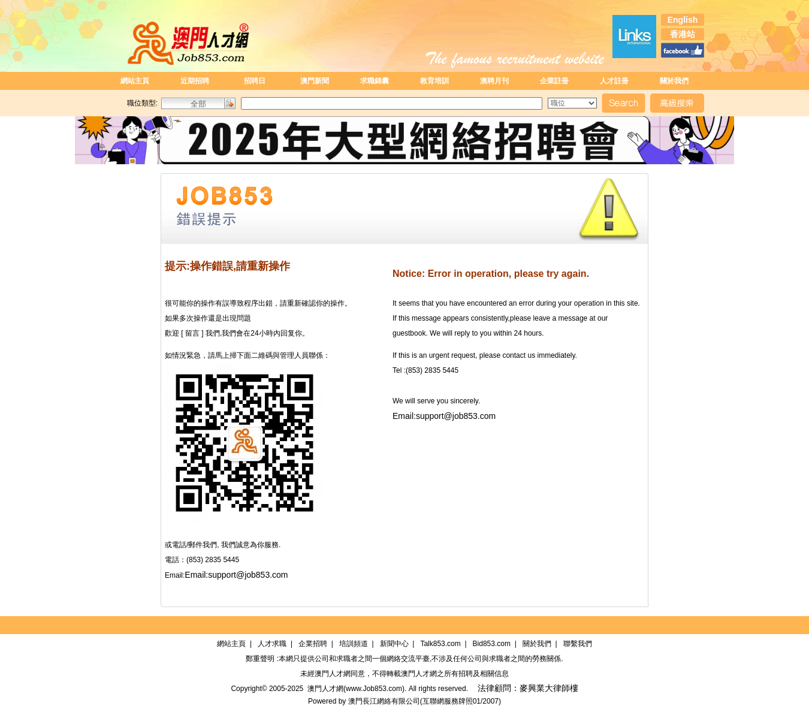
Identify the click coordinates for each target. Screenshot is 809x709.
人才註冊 (614, 81)
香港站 (682, 34)
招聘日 (254, 81)
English (683, 20)
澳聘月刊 (494, 81)
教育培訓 (434, 81)
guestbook (409, 333)
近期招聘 (194, 81)
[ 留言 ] (192, 333)
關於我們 (674, 81)
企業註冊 (554, 81)
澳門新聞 (314, 81)
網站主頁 (134, 81)
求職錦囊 (374, 81)
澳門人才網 (333, 673)
